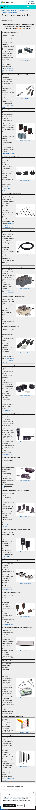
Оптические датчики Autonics (10, 12)
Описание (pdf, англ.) (25, 60)
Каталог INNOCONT (11, 10)
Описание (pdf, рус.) (7, 227)
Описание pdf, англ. (25, 732)
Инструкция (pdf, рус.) (8, 153)
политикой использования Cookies (12, 798)
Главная (3, 10)
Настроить (20, 805)
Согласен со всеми (9, 805)
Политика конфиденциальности (10, 789)
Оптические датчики (23, 10)
